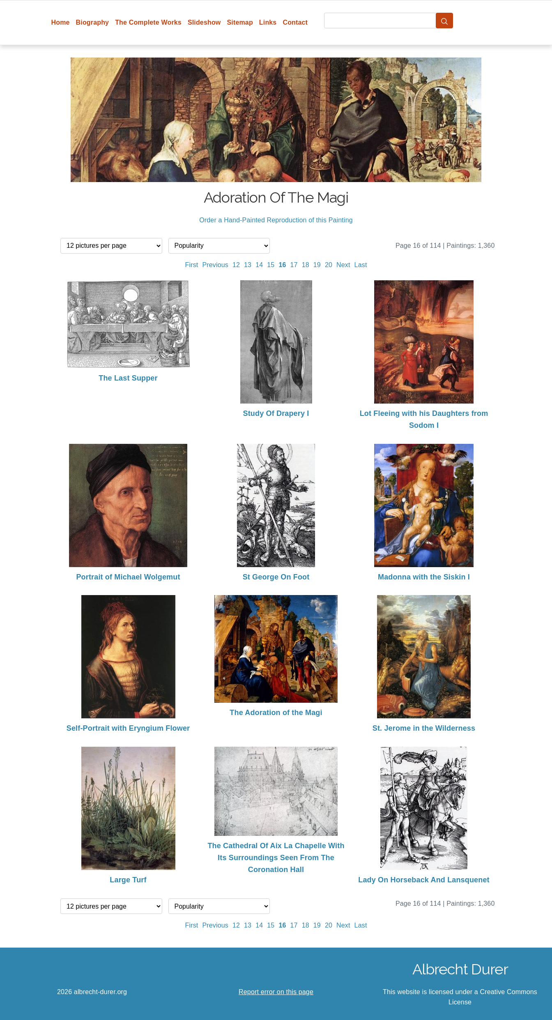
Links (268, 22)
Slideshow (204, 22)
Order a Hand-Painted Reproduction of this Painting (276, 220)
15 (270, 264)
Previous (215, 264)
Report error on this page (276, 991)
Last (360, 264)
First (191, 264)
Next (343, 264)
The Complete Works (148, 22)
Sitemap (240, 22)
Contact (295, 22)
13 (247, 264)
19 (317, 264)
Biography (92, 22)
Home (60, 22)
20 (328, 264)
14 (259, 264)
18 (305, 264)
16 (282, 264)
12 (236, 264)
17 (294, 264)
